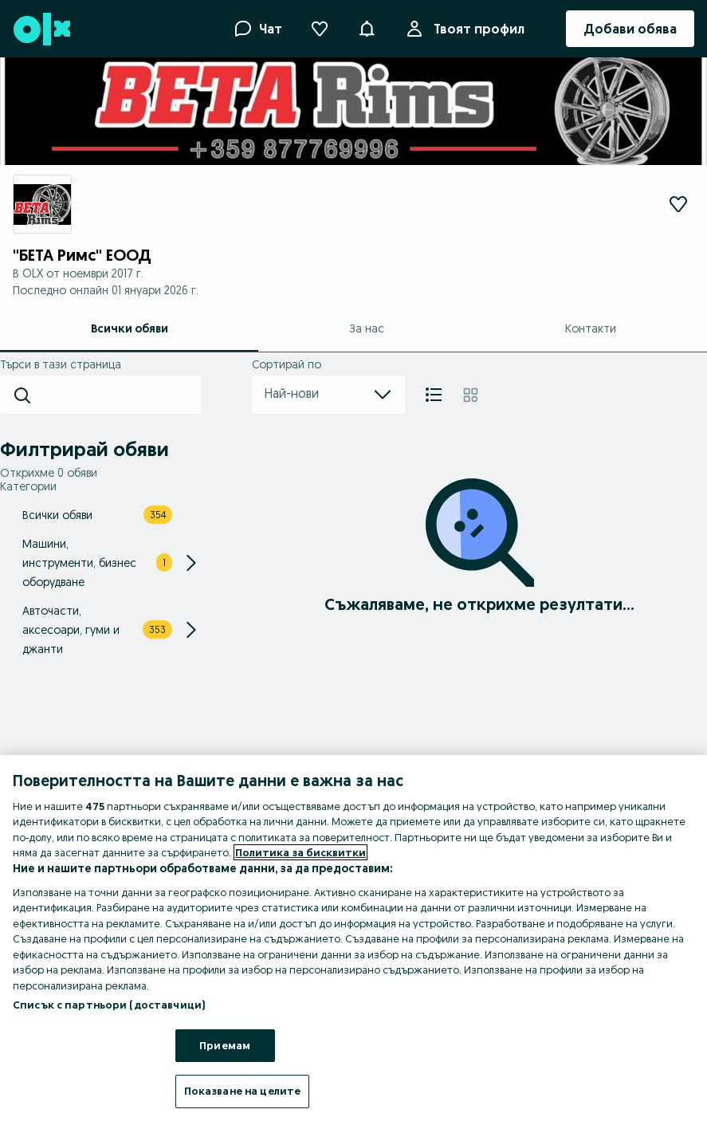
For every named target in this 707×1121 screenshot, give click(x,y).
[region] (353, 938)
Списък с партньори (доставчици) (109, 1004)
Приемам (224, 1045)
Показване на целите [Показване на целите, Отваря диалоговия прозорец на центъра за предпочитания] (242, 1090)
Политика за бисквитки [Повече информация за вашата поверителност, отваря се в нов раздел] (300, 852)
